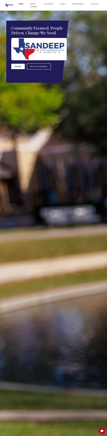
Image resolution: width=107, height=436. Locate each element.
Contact (95, 4)
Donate (18, 66)
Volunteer (48, 4)
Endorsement (78, 4)
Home (20, 4)
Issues (62, 4)
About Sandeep (33, 5)
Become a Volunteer (38, 66)
